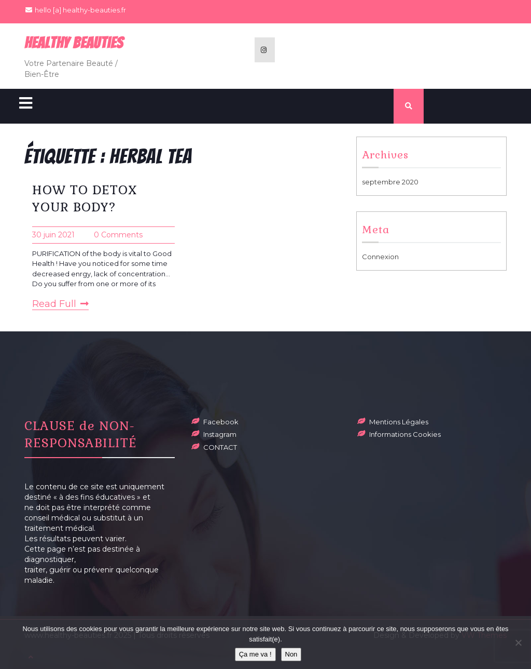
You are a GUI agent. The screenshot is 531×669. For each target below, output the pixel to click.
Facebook (221, 422)
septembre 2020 (390, 182)
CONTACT (220, 447)
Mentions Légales (398, 422)
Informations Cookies (405, 434)
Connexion (380, 256)
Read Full (60, 304)
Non (291, 654)
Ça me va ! (255, 654)
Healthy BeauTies (73, 43)
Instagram (219, 434)
